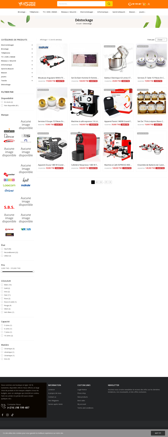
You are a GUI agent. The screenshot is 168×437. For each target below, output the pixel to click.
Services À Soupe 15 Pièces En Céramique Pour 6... (52, 121)
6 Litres (8, 329)
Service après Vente (55, 404)
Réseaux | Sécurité (8, 61)
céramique (9, 352)
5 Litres (8, 325)
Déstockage (5, 84)
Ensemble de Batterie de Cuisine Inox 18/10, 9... (151, 165)
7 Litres (8, 332)
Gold (7, 288)
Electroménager (7, 45)
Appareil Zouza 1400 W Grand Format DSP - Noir (52, 165)
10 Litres (8, 336)
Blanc (8, 285)
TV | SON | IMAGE (8, 57)
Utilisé (7, 256)
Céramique (9, 349)
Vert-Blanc (9, 312)
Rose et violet (10, 302)
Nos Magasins (53, 400)
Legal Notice (82, 389)
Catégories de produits (14, 40)
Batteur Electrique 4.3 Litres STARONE (118, 78)
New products (82, 397)
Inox (7, 292)
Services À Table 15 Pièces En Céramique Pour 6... (151, 78)
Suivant (110, 182)
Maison (4, 73)
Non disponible (11, 105)
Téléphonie (5, 53)
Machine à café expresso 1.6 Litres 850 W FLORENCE (85, 121)
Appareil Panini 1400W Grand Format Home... (118, 121)
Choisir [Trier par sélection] (161, 40)
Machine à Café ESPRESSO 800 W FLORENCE (118, 165)
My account (81, 404)
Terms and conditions (85, 408)
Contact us (52, 397)
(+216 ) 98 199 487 (18, 407)
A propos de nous (54, 393)
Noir (7, 295)
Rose (7, 298)
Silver (7, 309)
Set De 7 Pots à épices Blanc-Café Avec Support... (151, 121)
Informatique (6, 65)
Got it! (158, 433)
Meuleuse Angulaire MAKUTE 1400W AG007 (52, 78)
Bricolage (4, 49)
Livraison (51, 389)
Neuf (7, 249)
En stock (8, 102)
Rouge (7, 305)
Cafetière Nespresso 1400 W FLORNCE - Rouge (85, 165)
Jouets (3, 77)
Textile (4, 81)
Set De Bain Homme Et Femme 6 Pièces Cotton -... (85, 78)
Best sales (81, 400)
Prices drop (81, 393)
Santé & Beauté (7, 69)
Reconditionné (11, 252)
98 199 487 (136, 4)
